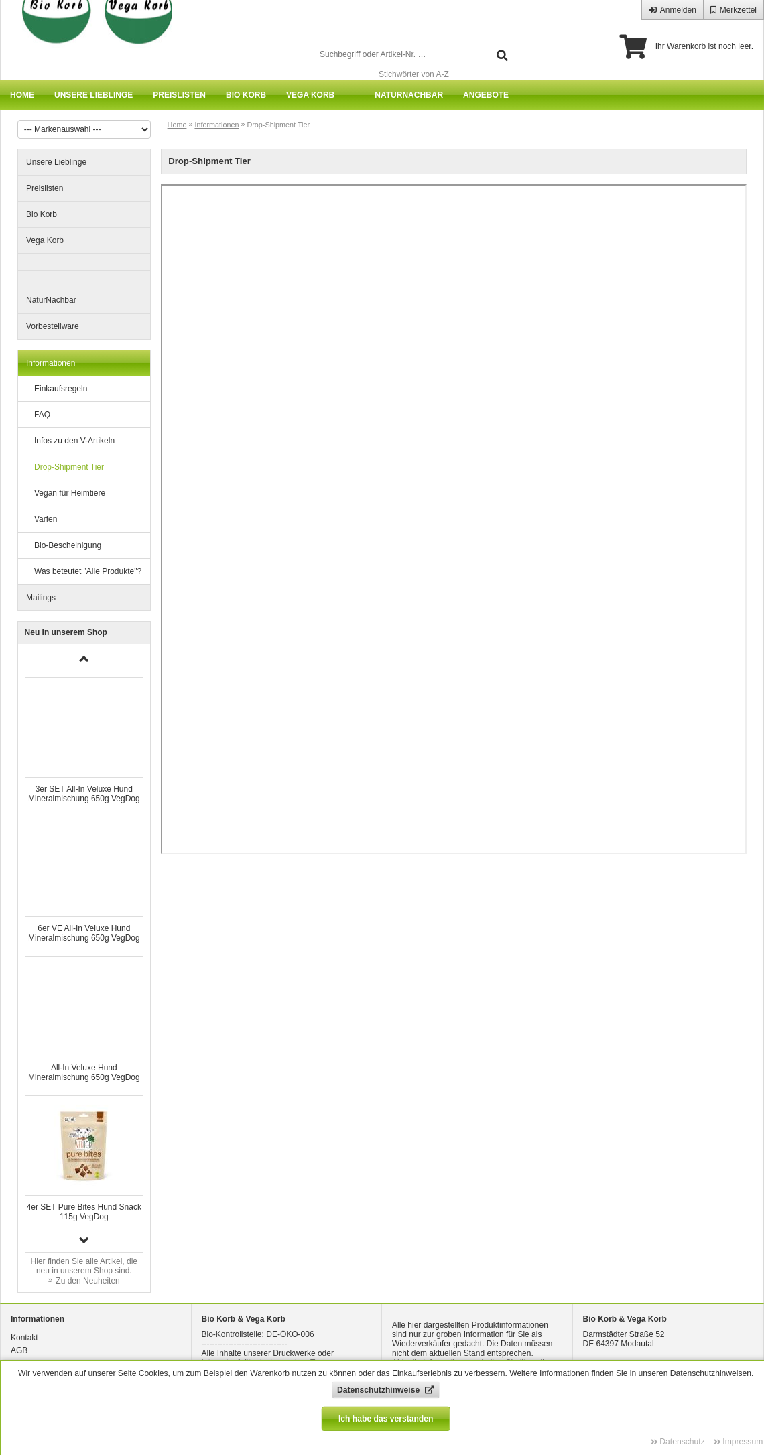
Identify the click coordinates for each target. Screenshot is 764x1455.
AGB (19, 1350)
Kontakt (24, 1337)
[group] (84, 740)
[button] (84, 1240)
